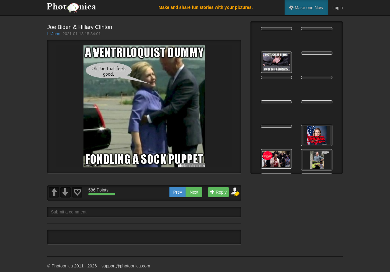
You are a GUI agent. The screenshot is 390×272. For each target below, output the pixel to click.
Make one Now (306, 7)
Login (337, 7)
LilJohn (53, 33)
